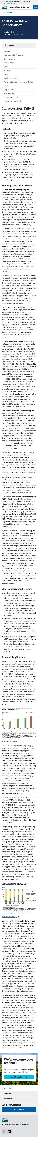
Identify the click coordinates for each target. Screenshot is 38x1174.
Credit (6, 74)
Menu (35, 7)
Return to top (6, 1088)
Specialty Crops (9, 93)
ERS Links (7, 1093)
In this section (8, 45)
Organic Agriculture (11, 97)
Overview (7, 51)
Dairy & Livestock (10, 59)
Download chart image (9, 741)
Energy (6, 86)
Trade (6, 67)
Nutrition (7, 70)
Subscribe (18, 1109)
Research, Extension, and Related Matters (18, 82)
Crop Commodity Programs (13, 55)
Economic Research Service (19, 7)
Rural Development (11, 78)
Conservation (9, 63)
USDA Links (8, 1098)
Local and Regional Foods (12, 101)
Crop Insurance (9, 90)
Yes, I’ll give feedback (19, 1077)
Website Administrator (15, 34)
